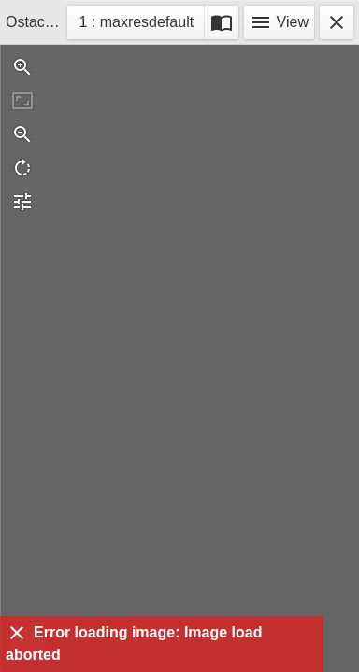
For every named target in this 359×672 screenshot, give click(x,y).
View (279, 22)
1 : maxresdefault (136, 24)
